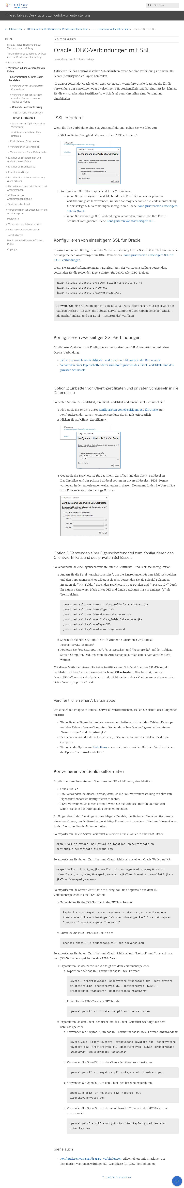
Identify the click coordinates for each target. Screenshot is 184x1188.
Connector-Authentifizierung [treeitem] (26, 107)
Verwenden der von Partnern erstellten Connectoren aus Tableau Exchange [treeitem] (26, 98)
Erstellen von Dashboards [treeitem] (21, 166)
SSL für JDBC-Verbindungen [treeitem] (28, 112)
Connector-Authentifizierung (113, 29)
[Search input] (166, 5)
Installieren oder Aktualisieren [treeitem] (23, 229)
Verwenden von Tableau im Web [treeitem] (24, 224)
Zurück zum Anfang (116, 1177)
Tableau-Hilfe (14, 29)
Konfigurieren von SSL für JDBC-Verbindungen (90, 1158)
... (93, 29)
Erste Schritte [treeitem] (15, 62)
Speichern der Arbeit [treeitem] (18, 204)
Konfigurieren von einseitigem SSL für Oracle (128, 409)
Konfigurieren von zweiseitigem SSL (130, 221)
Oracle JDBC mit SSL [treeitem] (24, 118)
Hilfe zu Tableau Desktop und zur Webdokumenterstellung (57, 29)
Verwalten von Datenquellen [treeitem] (24, 147)
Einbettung (100, 747)
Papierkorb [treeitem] (13, 218)
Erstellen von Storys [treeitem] (18, 172)
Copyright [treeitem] (12, 249)
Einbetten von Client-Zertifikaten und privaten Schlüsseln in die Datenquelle (110, 360)
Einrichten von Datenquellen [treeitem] (24, 141)
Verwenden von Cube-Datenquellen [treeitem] (28, 152)
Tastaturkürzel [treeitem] (15, 235)
